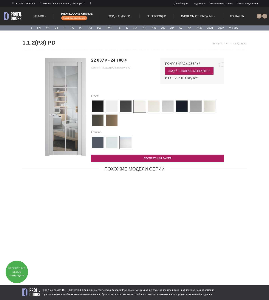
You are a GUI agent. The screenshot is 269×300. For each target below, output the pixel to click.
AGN (210, 28)
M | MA (233, 28)
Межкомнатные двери (147, 290)
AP (172, 28)
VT (56, 28)
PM (90, 28)
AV (181, 28)
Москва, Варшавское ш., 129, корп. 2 (62, 3)
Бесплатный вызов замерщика (16, 272)
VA (48, 28)
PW (99, 28)
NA (135, 28)
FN (39, 28)
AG (163, 28)
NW (153, 28)
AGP (221, 28)
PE (119, 28)
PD (81, 28)
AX (189, 28)
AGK (199, 28)
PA (72, 28)
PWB (109, 28)
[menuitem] (181, 3)
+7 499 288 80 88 (25, 3)
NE (144, 28)
